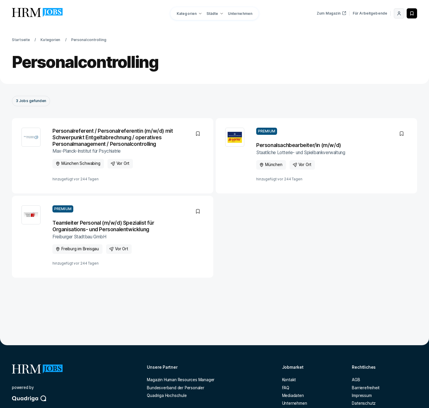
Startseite (21, 39)
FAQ (285, 387)
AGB (356, 379)
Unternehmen (240, 13)
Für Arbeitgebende (370, 13)
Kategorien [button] (187, 13)
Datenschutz (364, 403)
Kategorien (50, 39)
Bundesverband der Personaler (175, 387)
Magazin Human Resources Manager (180, 379)
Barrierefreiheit (366, 387)
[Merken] (412, 13)
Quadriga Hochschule (166, 395)
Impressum (362, 395)
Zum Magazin (331, 13)
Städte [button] (212, 13)
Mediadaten (293, 395)
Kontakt (289, 379)
